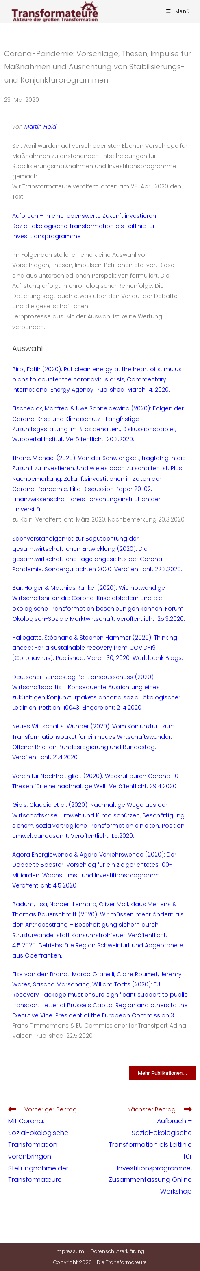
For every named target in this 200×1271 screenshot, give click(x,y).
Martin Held (40, 127)
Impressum (69, 1251)
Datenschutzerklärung (117, 1251)
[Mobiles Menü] (178, 11)
